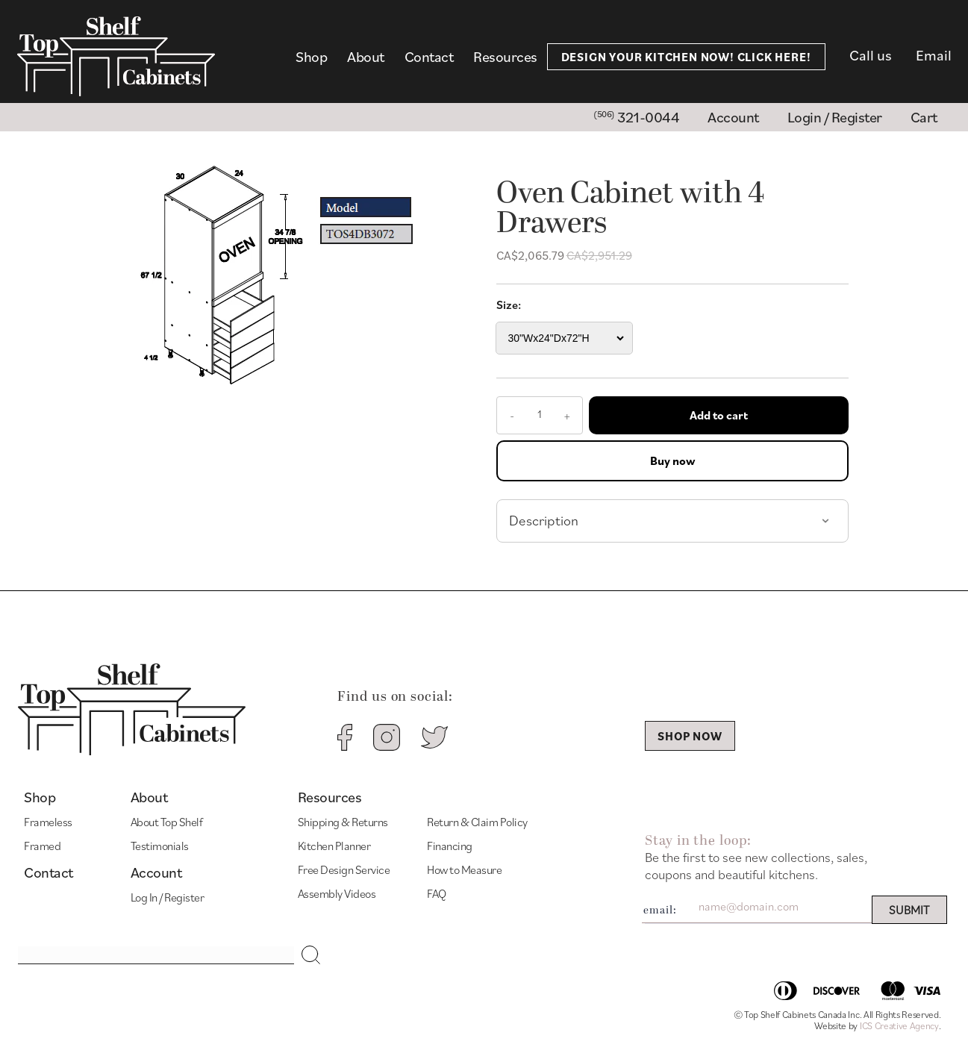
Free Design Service (344, 869)
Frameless (48, 822)
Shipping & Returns (343, 822)
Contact (429, 56)
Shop (311, 56)
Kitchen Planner (334, 846)
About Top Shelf (167, 822)
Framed (42, 846)
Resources (505, 56)
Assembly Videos (337, 893)
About (365, 56)
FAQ (436, 893)
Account (156, 872)
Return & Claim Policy (477, 822)
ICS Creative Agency (899, 1025)
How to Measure (464, 869)
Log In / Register (167, 897)
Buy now (672, 460)
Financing (449, 846)
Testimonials (160, 846)
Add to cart (719, 414)
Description (543, 520)
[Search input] (156, 955)
